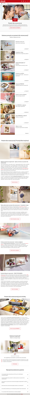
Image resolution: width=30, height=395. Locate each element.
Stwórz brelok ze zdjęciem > (15, 250)
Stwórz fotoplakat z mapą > (15, 218)
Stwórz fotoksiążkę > (15, 289)
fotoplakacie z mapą (22, 206)
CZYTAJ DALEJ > (15, 364)
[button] (27, 1)
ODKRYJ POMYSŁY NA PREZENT (15, 27)
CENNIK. (22, 394)
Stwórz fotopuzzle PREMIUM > (15, 328)
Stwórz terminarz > (15, 182)
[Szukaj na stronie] (18, 3)
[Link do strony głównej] (5, 1)
